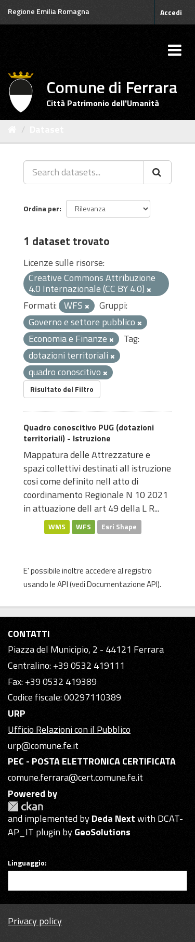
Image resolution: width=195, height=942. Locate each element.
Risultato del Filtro (62, 389)
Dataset (47, 129)
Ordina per (41, 208)
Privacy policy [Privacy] (35, 921)
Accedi (171, 12)
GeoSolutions (102, 832)
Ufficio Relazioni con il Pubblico (69, 729)
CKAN (25, 806)
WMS (57, 526)
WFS (83, 526)
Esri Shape (119, 526)
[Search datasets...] (83, 172)
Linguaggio (26, 863)
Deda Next (113, 818)
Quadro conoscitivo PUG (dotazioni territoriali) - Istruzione (88, 432)
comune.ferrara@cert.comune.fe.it (75, 777)
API (62, 584)
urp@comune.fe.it (43, 746)
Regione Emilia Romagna (48, 11)
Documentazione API (122, 584)
